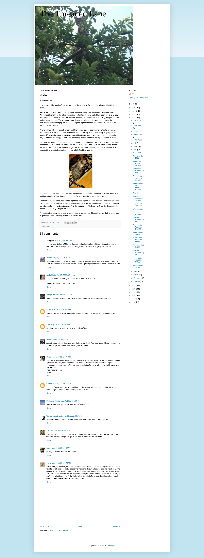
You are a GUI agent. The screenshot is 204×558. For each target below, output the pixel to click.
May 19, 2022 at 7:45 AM (62, 258)
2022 (134, 118)
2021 (134, 286)
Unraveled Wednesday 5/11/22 (138, 220)
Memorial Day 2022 (138, 157)
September (138, 135)
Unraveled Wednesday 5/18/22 (138, 198)
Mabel (48, 226)
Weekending (138, 209)
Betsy (48, 357)
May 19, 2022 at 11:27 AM (62, 384)
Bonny (49, 258)
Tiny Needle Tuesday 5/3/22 (137, 260)
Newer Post (44, 526)
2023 (134, 114)
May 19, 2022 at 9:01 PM (73, 416)
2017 (134, 299)
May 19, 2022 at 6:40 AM (64, 241)
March (136, 275)
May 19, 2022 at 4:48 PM (70, 401)
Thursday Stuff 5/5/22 (138, 246)
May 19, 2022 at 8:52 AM (61, 310)
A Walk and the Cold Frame (137, 240)
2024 (134, 111)
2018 (134, 295)
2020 (134, 289)
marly (48, 463)
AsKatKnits (51, 275)
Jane (48, 431)
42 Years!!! (137, 153)
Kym (48, 325)
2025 (134, 108)
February (137, 278)
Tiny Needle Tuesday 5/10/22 (137, 227)
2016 (134, 302)
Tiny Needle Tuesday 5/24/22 (137, 178)
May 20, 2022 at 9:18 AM (61, 448)
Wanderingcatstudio (54, 416)
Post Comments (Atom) (59, 530)
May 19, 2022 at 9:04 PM (60, 431)
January (137, 281)
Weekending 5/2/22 (138, 266)
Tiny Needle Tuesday (137, 205)
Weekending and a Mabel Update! (138, 187)
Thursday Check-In (137, 213)
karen (48, 448)
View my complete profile (138, 98)
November (137, 126)
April (135, 272)
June (136, 147)
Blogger (112, 546)
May (135, 150)
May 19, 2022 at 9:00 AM (61, 340)
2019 (134, 292)
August (136, 140)
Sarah (48, 310)
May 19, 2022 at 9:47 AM (61, 357)
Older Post (116, 526)
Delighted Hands (53, 401)
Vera (133, 94)
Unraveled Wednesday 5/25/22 (138, 171)
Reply (48, 250)
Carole (49, 384)
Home (80, 526)
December (137, 120)
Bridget (49, 295)
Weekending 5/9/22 (138, 233)
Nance (49, 340)
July (135, 143)
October (137, 131)
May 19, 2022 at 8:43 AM (62, 295)
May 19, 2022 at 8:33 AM (66, 275)
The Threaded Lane (73, 13)
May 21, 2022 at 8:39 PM (61, 463)
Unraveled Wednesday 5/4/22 (138, 253)
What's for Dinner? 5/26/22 (137, 163)
